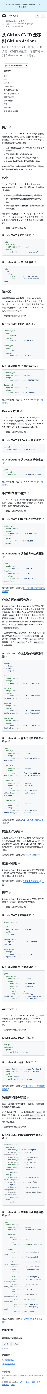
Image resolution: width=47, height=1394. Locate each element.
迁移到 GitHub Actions (15, 23)
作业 (6, 178)
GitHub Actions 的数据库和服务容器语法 (22, 1213)
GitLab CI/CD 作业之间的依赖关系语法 (22, 655)
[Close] (40, 4)
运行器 (8, 292)
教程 (23, 21)
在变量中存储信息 (31, 881)
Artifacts (10, 1009)
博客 (13, 1384)
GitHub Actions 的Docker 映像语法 (22, 461)
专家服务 (5, 1384)
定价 (38, 1382)
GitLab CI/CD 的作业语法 (18, 235)
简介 (6, 127)
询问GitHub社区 (9, 1360)
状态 (33, 1382)
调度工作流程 (12, 831)
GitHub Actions (12, 21)
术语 (22, 1382)
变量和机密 (11, 863)
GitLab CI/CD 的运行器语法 (19, 324)
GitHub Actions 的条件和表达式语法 (22, 555)
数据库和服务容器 (15, 1097)
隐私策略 (5, 1348)
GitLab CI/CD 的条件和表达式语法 (23, 519)
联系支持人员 (8, 1363)
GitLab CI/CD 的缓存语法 (18, 915)
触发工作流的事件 (31, 855)
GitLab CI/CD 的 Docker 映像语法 (23, 440)
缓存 (6, 892)
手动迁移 (30, 23)
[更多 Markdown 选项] (26, 65)
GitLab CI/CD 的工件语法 (18, 1037)
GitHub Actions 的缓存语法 (19, 967)
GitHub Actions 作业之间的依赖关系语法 (22, 739)
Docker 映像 (12, 411)
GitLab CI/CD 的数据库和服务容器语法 (22, 1136)
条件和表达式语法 (15, 493)
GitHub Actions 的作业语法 (19, 262)
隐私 (27, 1382)
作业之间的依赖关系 (17, 599)
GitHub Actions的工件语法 (19, 1062)
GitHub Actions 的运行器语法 (20, 366)
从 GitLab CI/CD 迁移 (14, 26)
